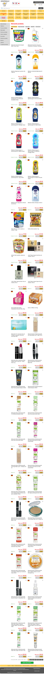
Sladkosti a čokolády (11, 14)
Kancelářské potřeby (33, 14)
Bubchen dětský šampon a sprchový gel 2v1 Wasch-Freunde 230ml (35, 177)
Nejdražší (32, 26)
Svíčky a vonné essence (25, 14)
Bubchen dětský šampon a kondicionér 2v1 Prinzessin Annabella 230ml (17, 98)
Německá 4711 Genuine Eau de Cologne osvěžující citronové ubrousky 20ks (18, 335)
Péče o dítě (18, 17)
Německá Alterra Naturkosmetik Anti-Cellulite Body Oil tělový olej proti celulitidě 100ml (18, 493)
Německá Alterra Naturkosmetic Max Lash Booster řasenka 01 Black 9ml (35, 361)
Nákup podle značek (25, 18)
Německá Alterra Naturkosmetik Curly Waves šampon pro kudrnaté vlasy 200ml (18, 571)
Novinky (3, 10)
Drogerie (18, 10)
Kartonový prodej (33, 17)
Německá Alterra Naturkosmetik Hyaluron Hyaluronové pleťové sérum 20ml (35, 598)
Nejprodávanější (21, 26)
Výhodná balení (40, 17)
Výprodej (3, 20)
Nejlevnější (28, 26)
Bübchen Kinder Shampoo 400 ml (35, 202)
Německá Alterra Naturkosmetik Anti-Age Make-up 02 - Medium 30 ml (18, 466)
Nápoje (40, 10)
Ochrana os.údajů (33, 665)
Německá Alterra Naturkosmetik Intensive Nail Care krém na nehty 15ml (35, 650)
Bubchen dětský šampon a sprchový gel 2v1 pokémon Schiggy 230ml (33, 151)
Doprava (9, 665)
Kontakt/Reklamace (18, 665)
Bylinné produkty (41, 13)
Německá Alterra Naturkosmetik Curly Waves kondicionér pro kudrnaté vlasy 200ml (18, 545)
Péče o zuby (11, 17)
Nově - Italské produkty (18, 14)
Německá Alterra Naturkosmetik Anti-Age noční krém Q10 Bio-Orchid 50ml (35, 466)
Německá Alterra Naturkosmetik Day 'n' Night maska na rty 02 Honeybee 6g (35, 571)
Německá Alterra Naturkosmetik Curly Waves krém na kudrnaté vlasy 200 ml (35, 545)
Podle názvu (38, 26)
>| (42, 659)
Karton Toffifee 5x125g (33, 307)
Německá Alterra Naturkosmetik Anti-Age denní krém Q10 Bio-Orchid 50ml (35, 440)
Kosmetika (26, 10)
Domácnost (11, 10)
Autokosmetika (11, 20)
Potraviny (33, 10)
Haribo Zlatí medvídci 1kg (33, 228)
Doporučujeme (14, 26)
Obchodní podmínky (26, 665)
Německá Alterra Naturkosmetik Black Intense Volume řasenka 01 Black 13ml (18, 519)
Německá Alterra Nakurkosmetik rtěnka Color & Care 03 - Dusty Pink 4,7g (18, 361)
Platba (13, 665)
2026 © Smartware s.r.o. (38, 668)
